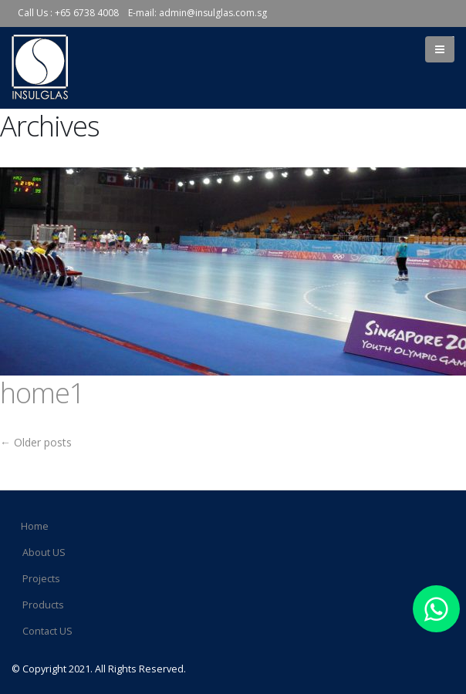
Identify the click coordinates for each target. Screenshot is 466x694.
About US (44, 552)
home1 (42, 392)
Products (43, 604)
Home (35, 526)
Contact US (47, 631)
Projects (41, 578)
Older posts (36, 442)
